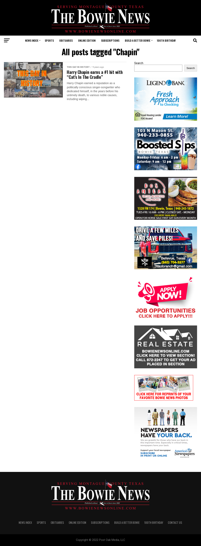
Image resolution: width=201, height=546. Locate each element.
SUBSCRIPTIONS (110, 40)
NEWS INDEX (31, 40)
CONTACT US (100, 51)
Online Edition (87, 40)
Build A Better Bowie (137, 40)
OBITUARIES (66, 40)
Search (138, 63)
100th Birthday (166, 40)
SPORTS (49, 40)
